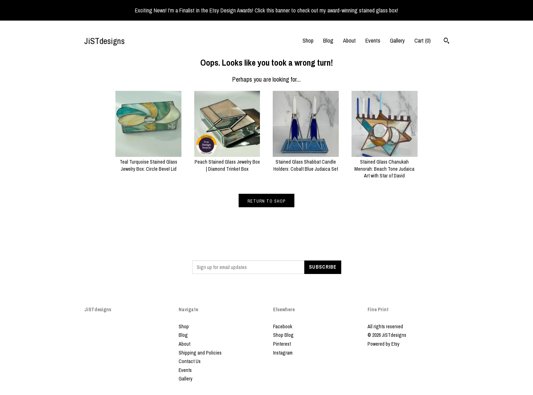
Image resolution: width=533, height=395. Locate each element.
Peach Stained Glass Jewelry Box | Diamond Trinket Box (227, 162)
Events (372, 40)
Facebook (282, 326)
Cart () (422, 40)
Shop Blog (283, 335)
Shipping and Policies (200, 353)
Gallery (397, 40)
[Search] (446, 41)
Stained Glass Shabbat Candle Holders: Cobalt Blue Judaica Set (306, 162)
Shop (308, 40)
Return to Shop (266, 201)
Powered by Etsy (383, 344)
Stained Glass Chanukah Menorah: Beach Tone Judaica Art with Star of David (385, 165)
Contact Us (190, 361)
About (349, 40)
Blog (328, 40)
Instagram (283, 353)
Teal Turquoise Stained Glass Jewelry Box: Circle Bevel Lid (148, 162)
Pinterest (282, 344)
